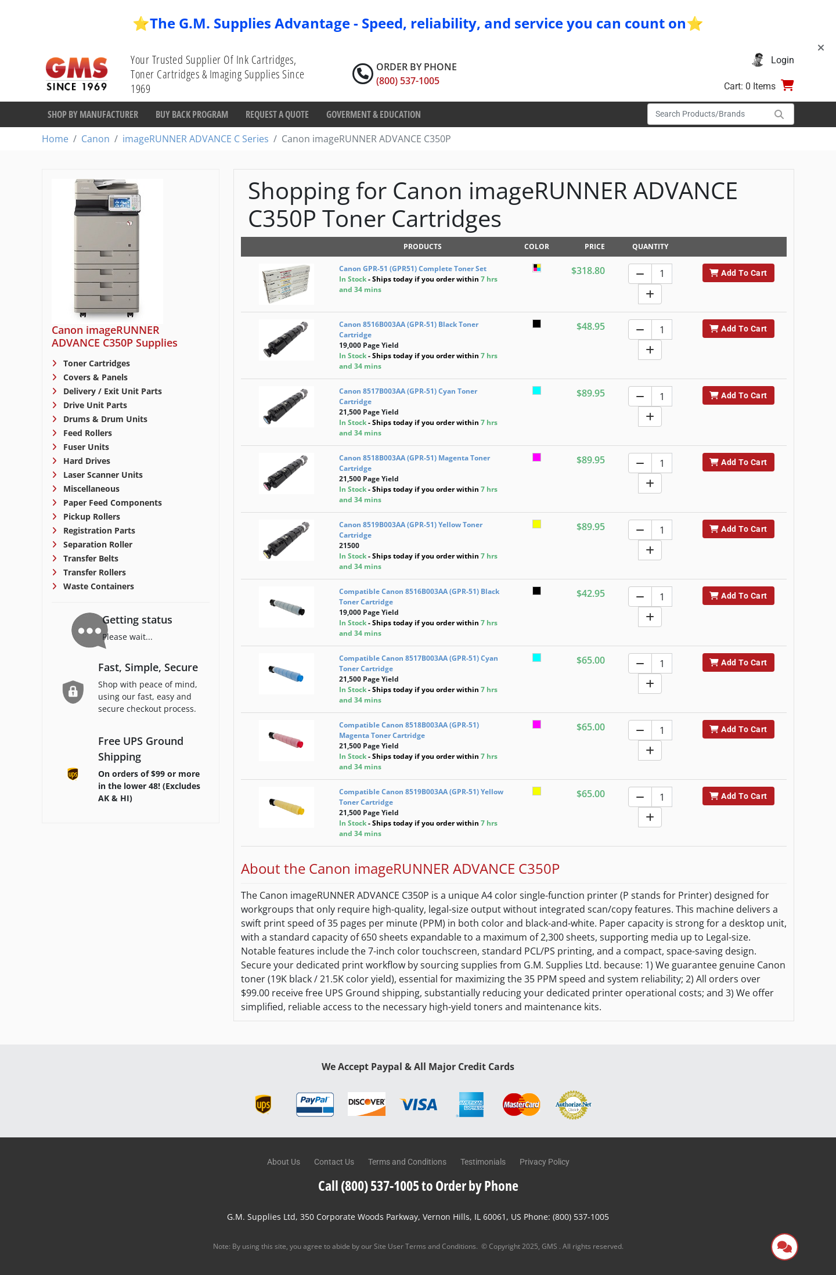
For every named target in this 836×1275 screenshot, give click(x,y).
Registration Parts (98, 530)
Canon (95, 138)
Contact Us (334, 1161)
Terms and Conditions (407, 1161)
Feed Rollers (86, 432)
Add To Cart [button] (738, 273)
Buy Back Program (192, 114)
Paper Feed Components (111, 502)
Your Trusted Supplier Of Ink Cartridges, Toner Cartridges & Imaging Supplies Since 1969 (218, 74)
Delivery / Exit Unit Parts (111, 391)
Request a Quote (277, 114)
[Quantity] (661, 274)
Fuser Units (85, 446)
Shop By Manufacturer (93, 114)
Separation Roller (96, 544)
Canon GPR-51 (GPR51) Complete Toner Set (413, 268)
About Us (283, 1161)
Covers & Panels (94, 377)
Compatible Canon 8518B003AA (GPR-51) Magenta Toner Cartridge (409, 730)
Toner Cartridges (95, 363)
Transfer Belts (89, 558)
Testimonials (483, 1161)
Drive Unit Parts (94, 404)
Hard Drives (85, 460)
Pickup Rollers (90, 516)
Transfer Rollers (93, 572)
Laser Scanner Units (102, 474)
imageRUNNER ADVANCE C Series (195, 138)
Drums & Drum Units (104, 418)
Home (55, 138)
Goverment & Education (373, 114)
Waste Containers (97, 586)
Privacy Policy (545, 1161)
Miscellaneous (90, 488)
